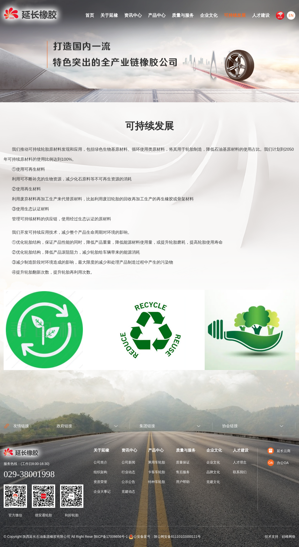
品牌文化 (213, 472)
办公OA (278, 463)
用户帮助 (183, 482)
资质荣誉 (100, 482)
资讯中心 (133, 15)
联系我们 (239, 472)
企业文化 (209, 15)
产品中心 (157, 15)
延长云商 (278, 451)
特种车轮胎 (156, 482)
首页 (89, 15)
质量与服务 (183, 15)
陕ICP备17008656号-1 (111, 536)
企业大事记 (102, 491)
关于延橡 (109, 15)
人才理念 (239, 462)
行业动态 (128, 472)
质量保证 (183, 462)
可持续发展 (235, 15)
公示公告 (128, 482)
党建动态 (128, 491)
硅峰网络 (288, 536)
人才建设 (261, 15)
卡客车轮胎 (156, 472)
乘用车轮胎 (156, 462)
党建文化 (213, 482)
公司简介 (100, 462)
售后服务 (183, 472)
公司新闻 (128, 462)
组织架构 (100, 472)
